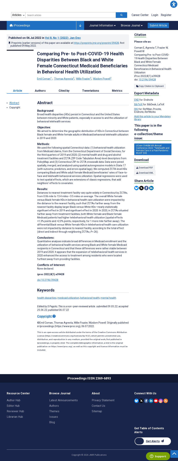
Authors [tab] (40, 90)
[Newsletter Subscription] (153, 441)
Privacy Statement (103, 400)
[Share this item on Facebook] (146, 188)
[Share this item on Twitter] (141, 188)
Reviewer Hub (15, 411)
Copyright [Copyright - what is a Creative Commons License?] (46, 316)
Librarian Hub (15, 416)
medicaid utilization (68, 297)
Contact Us (98, 405)
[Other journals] (80, 25)
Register (166, 15)
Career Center (140, 15)
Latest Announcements (63, 400)
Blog (52, 422)
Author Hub (13, 400)
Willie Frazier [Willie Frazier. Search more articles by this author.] (84, 78)
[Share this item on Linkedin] (151, 188)
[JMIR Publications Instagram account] (161, 401)
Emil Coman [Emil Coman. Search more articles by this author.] (44, 78)
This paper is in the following (152, 132)
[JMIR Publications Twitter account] (141, 401)
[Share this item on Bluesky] (136, 188)
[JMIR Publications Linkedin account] (151, 401)
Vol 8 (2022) (63, 38)
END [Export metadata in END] (136, 99)
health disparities (46, 297)
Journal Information (102, 25)
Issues (53, 416)
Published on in (45, 38)
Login (154, 15)
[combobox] (70, 15)
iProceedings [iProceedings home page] (20, 25)
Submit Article (158, 25)
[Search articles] (121, 15)
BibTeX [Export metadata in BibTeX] (138, 104)
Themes (54, 411)
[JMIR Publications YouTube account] (156, 401)
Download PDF (144, 167)
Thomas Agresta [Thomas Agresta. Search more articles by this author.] (64, 78)
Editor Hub (13, 405)
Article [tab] (17, 90)
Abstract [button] (14, 102)
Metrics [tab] (117, 90)
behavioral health (90, 297)
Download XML (144, 173)
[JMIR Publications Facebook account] (146, 401)
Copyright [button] (14, 107)
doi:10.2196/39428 (47, 280)
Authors (54, 405)
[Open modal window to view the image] (20, 50)
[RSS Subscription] (165, 401)
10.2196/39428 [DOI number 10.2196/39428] (147, 79)
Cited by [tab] (64, 90)
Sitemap (97, 411)
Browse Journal (132, 25)
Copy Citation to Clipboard (150, 86)
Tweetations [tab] (90, 90)
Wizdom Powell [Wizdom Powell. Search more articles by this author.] (102, 78)
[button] (174, 4)
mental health (108, 297)
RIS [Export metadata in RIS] (136, 109)
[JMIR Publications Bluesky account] (136, 401)
